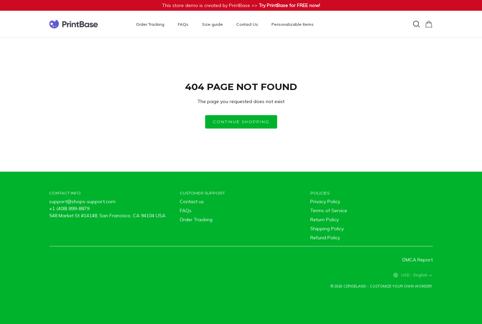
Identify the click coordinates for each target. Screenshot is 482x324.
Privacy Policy (325, 201)
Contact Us (247, 24)
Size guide (212, 24)
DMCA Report (417, 260)
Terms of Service (328, 211)
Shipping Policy (327, 229)
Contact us (192, 201)
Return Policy (324, 220)
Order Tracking (150, 24)
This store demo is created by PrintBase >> (241, 5)
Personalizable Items (292, 24)
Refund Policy (325, 238)
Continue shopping (241, 121)
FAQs (183, 24)
